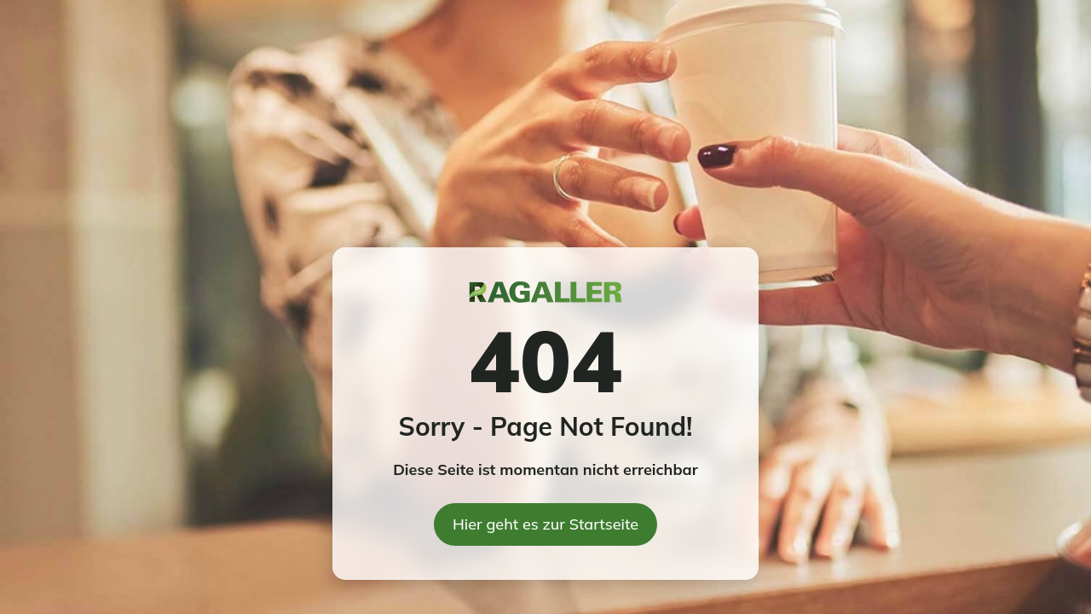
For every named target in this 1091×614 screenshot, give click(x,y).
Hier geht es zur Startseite (545, 524)
